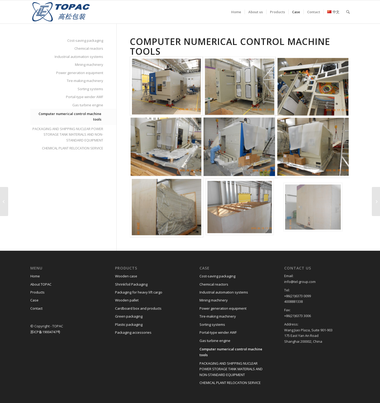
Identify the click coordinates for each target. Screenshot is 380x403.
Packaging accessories (133, 332)
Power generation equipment (79, 72)
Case (34, 300)
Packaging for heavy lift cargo (138, 292)
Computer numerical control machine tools (70, 116)
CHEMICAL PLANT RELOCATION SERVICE (72, 148)
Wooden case (126, 276)
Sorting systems (90, 88)
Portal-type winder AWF (84, 96)
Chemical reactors (88, 48)
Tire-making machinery (85, 80)
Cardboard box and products (138, 308)
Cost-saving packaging (85, 40)
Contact (36, 308)
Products (37, 292)
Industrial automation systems (79, 56)
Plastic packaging (128, 324)
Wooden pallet (127, 300)
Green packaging (128, 316)
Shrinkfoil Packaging (131, 284)
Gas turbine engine (87, 105)
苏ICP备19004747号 (45, 331)
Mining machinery (89, 64)
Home (35, 276)
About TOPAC (40, 284)
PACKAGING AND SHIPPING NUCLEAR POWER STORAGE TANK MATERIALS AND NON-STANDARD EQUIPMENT (67, 134)
